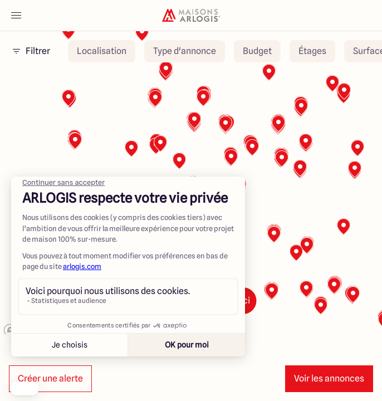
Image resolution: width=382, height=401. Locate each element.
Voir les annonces (329, 378)
